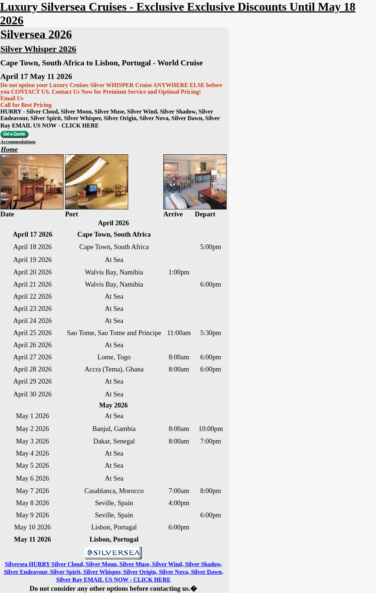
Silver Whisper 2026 (38, 49)
